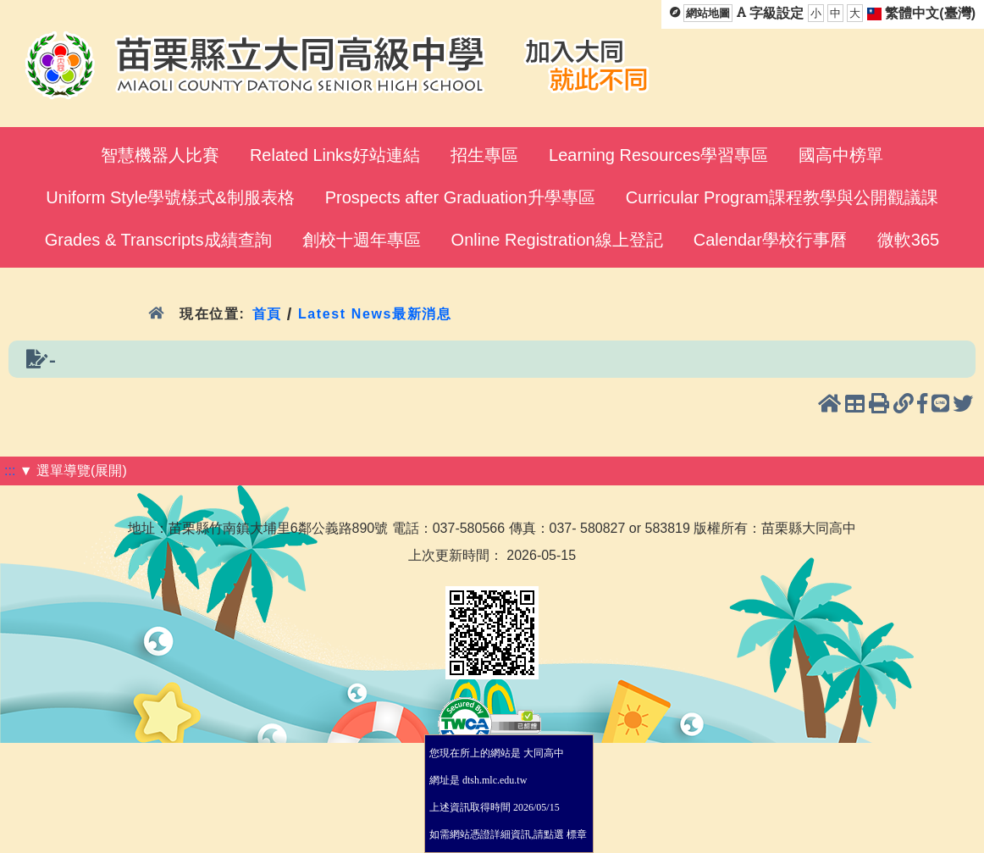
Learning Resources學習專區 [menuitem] (658, 155)
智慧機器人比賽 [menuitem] (160, 155)
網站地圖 (708, 13)
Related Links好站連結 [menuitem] (335, 155)
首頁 (266, 314)
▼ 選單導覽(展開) (73, 470)
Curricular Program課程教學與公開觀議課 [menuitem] (782, 197)
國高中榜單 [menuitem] (841, 155)
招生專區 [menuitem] (484, 155)
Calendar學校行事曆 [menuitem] (770, 239)
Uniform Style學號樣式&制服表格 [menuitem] (170, 197)
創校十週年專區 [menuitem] (361, 239)
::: (9, 470)
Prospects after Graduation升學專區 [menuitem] (460, 197)
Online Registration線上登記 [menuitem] (557, 239)
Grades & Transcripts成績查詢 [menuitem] (158, 239)
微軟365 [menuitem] (908, 239)
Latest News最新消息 (374, 314)
